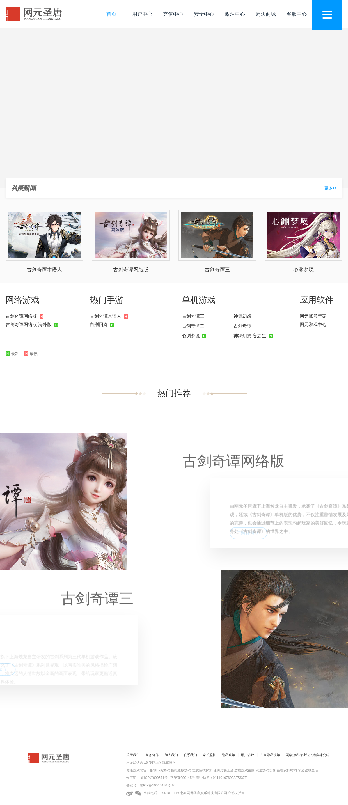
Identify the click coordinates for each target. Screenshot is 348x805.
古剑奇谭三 (217, 269)
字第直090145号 (182, 778)
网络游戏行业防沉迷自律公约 (307, 755)
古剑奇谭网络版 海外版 (29, 324)
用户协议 (247, 755)
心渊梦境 (304, 269)
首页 (111, 14)
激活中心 (235, 14)
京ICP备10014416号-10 (157, 785)
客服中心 (297, 14)
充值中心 (173, 14)
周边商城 (266, 14)
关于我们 (133, 755)
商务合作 (152, 755)
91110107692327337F (230, 778)
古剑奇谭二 (193, 326)
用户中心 (142, 14)
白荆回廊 (99, 324)
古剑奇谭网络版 (130, 269)
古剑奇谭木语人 (44, 269)
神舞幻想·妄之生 (249, 335)
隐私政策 (228, 755)
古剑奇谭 (242, 326)
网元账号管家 (313, 316)
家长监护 (209, 755)
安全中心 (204, 14)
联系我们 (190, 755)
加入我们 (171, 755)
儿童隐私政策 (270, 755)
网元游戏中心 (313, 324)
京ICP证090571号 (154, 778)
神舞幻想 (242, 316)
